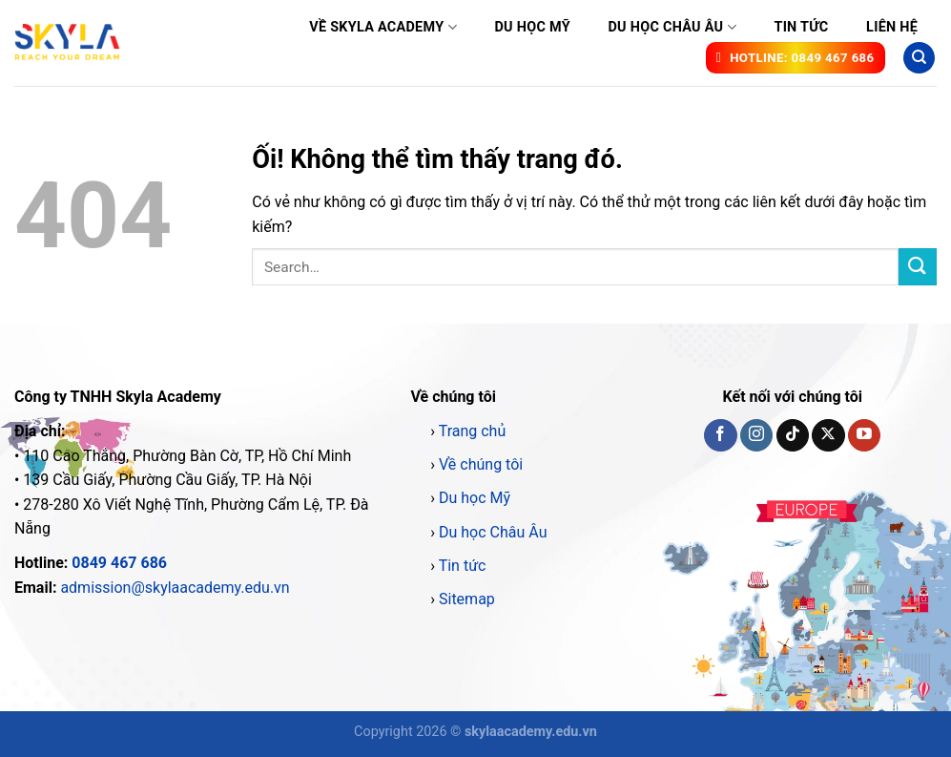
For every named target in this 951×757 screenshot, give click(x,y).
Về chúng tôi (481, 464)
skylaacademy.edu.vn (531, 732)
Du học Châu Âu (671, 27)
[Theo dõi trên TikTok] (792, 435)
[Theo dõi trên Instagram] (756, 435)
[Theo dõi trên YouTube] (864, 435)
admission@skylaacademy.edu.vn (174, 587)
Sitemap (467, 599)
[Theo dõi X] (828, 435)
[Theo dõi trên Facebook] (720, 435)
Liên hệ (892, 27)
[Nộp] (918, 266)
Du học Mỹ (531, 27)
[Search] (919, 58)
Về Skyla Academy (383, 27)
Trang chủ (473, 431)
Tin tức (801, 27)
